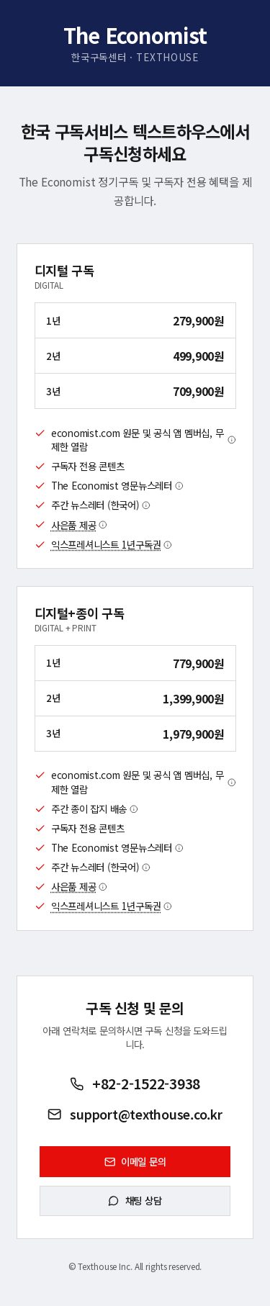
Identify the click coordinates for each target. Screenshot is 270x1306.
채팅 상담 (134, 1200)
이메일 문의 (135, 1161)
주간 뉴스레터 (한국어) (100, 505)
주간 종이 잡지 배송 (94, 809)
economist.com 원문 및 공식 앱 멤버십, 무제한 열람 (143, 440)
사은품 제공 (79, 525)
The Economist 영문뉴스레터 (117, 485)
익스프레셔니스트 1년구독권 (111, 544)
